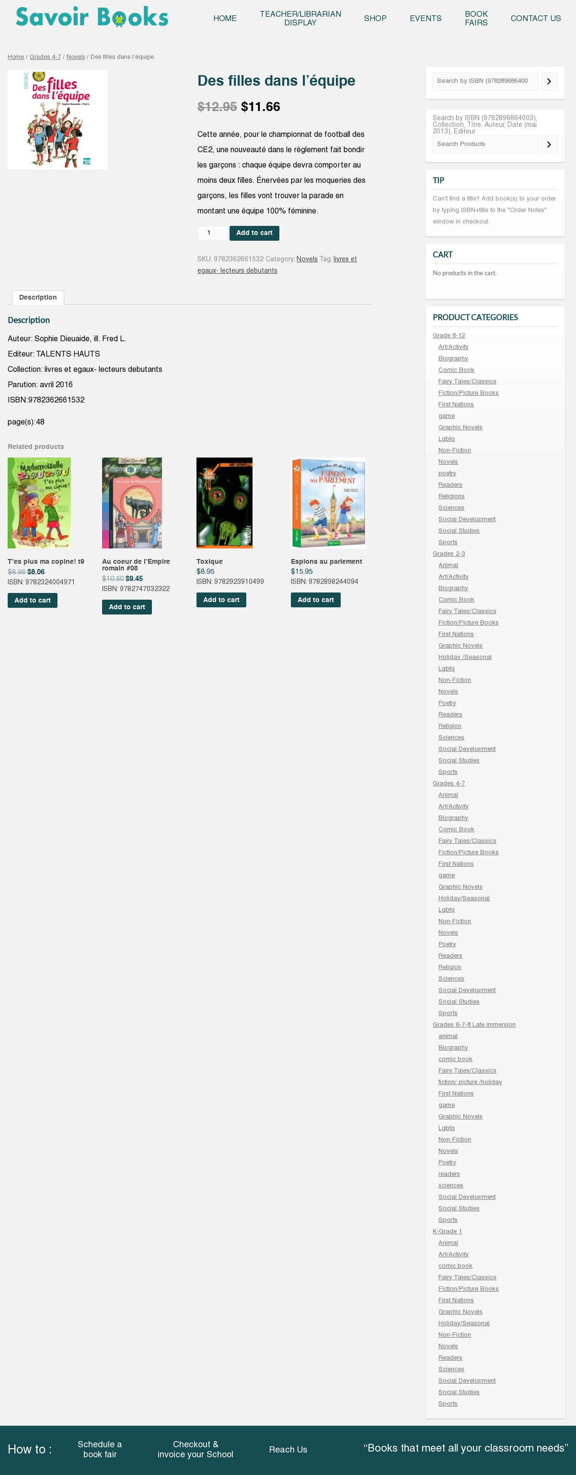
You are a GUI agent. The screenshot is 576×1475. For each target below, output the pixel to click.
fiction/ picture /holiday (470, 1082)
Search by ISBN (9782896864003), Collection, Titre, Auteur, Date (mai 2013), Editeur (485, 125)
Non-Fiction (454, 451)
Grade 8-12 (449, 336)
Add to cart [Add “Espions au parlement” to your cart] (316, 600)
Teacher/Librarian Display (300, 19)
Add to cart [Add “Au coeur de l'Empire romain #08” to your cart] (127, 607)
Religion (449, 726)
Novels (76, 57)
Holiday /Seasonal (465, 657)
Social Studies (459, 531)
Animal (448, 566)
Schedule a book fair (100, 1450)
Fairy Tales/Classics (467, 382)
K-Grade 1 (447, 1232)
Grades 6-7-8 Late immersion (474, 1025)
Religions (451, 497)
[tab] (38, 298)
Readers (450, 485)
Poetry (447, 703)
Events (426, 19)
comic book (455, 1059)
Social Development (466, 520)
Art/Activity (453, 347)
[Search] (549, 81)
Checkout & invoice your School (195, 1450)
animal (448, 1036)
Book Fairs (476, 19)
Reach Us (288, 1450)
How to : (30, 1450)
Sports (448, 543)
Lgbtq (446, 439)
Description (38, 297)
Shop (375, 19)
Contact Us (536, 19)
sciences (450, 1186)
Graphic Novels (460, 428)
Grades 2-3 (449, 554)
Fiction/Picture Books (468, 393)
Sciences (451, 508)
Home (225, 19)
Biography (453, 359)
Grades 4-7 (45, 57)
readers (449, 1174)
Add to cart (254, 233)
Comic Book (456, 370)
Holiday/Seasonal (464, 899)
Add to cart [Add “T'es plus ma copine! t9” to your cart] (32, 600)
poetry (447, 474)
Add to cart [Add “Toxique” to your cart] (221, 600)
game (446, 416)
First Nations (456, 405)
